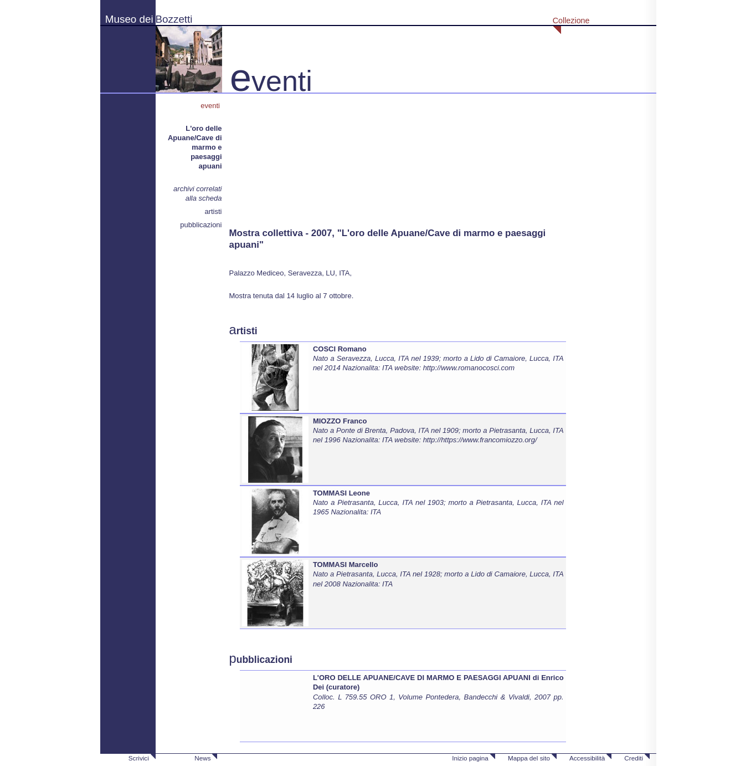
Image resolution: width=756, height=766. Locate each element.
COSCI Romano (340, 349)
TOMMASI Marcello (345, 564)
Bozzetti (174, 19)
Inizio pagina (470, 758)
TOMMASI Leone (341, 493)
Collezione (571, 20)
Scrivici (138, 758)
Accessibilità (587, 758)
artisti (213, 211)
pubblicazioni (201, 225)
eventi (211, 105)
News (202, 758)
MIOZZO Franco (340, 421)
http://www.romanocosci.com (469, 368)
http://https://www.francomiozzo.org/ (480, 440)
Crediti (633, 758)
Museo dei (129, 19)
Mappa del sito (529, 758)
